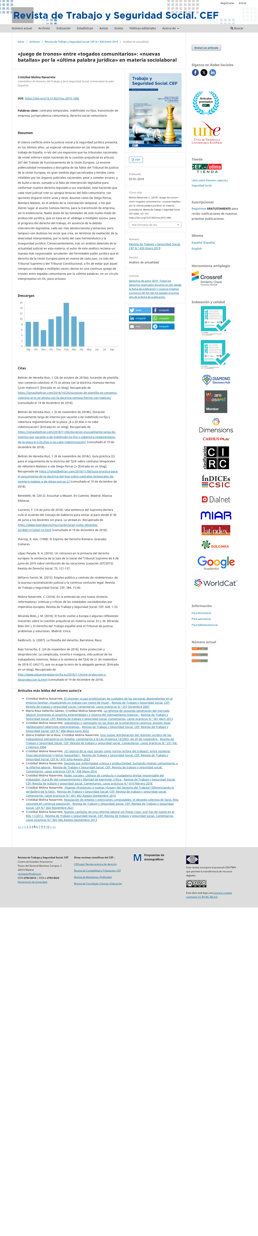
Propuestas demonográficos (154, 857)
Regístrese (199, 208)
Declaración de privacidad (32, 882)
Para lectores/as (201, 613)
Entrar (242, 3)
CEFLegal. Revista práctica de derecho (95, 864)
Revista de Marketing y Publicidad (93, 877)
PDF (137, 160)
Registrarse (227, 3)
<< (19, 827)
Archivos (44, 28)
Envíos (118, 28)
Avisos (103, 28)
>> (54, 827)
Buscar (237, 28)
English (197, 248)
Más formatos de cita (144, 225)
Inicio (21, 41)
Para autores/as (201, 619)
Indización (63, 28)
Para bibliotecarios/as (205, 625)
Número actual (22, 28)
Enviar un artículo (206, 48)
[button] (140, 310)
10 (47, 827)
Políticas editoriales (143, 28)
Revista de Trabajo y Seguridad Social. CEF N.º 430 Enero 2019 (81, 41)
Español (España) (203, 242)
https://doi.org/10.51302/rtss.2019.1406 (52, 98)
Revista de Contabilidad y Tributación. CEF (97, 870)
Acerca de (169, 28)
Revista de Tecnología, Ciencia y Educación (98, 883)
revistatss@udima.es (29, 874)
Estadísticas (85, 28)
